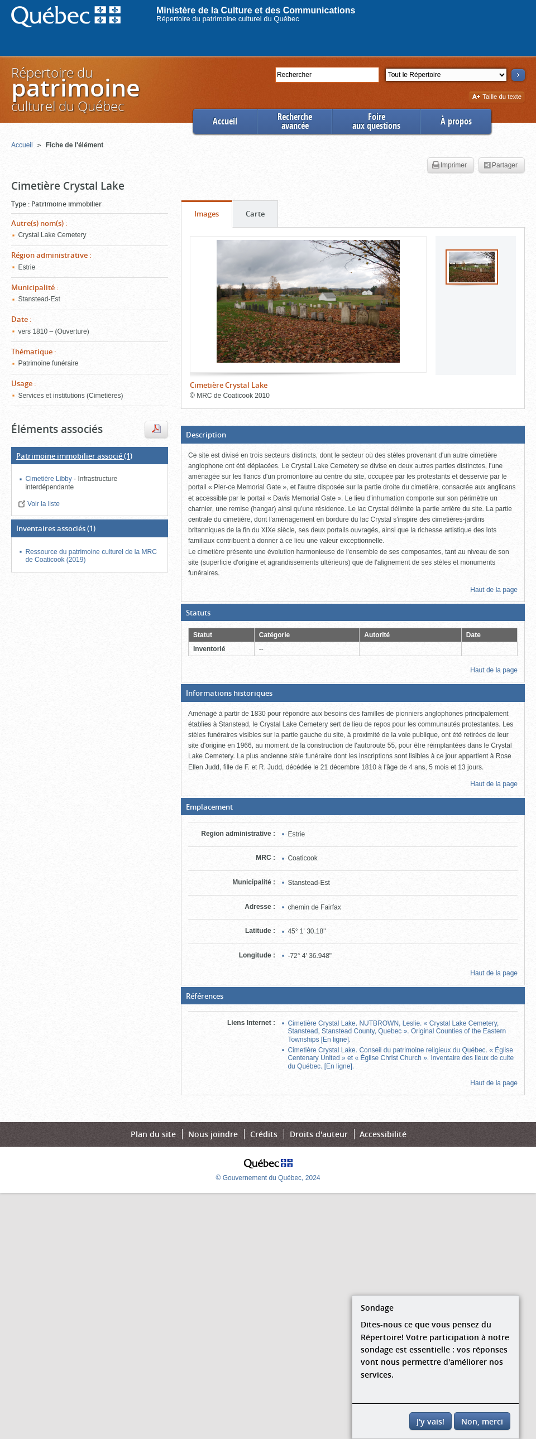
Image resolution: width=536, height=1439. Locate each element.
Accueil (225, 121)
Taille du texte (496, 97)
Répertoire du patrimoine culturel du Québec (227, 19)
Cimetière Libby (49, 479)
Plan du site (153, 1134)
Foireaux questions (376, 121)
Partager (501, 165)
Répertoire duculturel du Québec (74, 89)
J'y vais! (430, 1421)
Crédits (263, 1134)
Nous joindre (213, 1134)
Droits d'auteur (319, 1134)
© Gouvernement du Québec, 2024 (268, 1178)
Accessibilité (383, 1134)
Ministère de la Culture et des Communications (256, 10)
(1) (74, 456)
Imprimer (449, 165)
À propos (456, 121)
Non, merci (482, 1421)
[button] (353, 435)
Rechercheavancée (294, 121)
